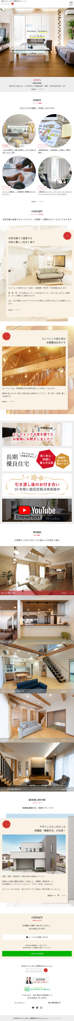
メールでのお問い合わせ (37, 937)
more (33, 89)
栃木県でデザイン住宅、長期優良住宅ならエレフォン (37, 966)
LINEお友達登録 (37, 953)
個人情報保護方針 (54, 1002)
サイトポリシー (19, 1002)
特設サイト (53, 895)
